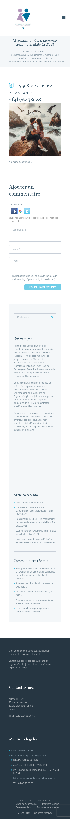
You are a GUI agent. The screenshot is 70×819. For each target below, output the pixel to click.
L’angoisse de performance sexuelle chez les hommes (35, 575)
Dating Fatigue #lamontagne (30, 502)
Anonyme (20, 600)
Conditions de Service (22, 750)
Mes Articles (39, 51)
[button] (14, 210)
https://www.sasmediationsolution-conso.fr (34, 778)
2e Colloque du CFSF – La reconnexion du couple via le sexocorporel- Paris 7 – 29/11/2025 (35, 522)
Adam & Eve (51, 55)
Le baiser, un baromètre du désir (33, 58)
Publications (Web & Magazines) (26, 55)
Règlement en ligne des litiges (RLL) (29, 755)
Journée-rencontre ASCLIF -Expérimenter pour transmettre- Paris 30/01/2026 (34, 511)
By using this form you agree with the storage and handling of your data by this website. (34, 278)
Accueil (26, 51)
